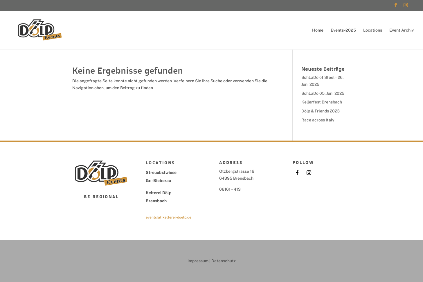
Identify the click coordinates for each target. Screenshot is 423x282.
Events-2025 (343, 30)
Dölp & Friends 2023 (320, 111)
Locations (372, 30)
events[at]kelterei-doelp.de (168, 217)
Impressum (198, 261)
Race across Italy (317, 120)
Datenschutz (223, 261)
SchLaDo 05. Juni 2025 (322, 93)
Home (317, 30)
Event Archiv (401, 30)
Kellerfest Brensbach (321, 102)
